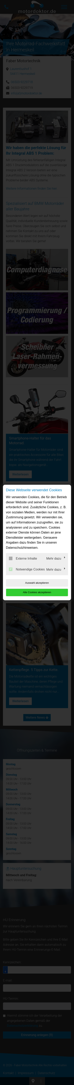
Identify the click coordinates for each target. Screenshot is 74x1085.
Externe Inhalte (23, 558)
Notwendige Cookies (27, 569)
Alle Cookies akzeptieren (37, 592)
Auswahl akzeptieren (37, 582)
